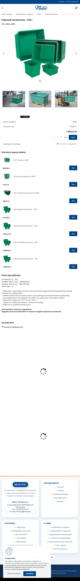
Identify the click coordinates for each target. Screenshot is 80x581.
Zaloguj (62, 1)
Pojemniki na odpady (60, 527)
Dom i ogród (60, 545)
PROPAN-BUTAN (60, 549)
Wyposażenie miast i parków (60, 542)
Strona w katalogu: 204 (12, 327)
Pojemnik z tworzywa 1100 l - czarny (17, 442)
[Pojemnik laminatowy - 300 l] (40, 53)
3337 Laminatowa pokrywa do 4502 (26, 193)
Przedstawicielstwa (60, 494)
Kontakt (60, 487)
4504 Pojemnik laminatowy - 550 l (25, 242)
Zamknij (29, 573)
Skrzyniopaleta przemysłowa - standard (20, 371)
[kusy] (57, 137)
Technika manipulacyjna (60, 538)
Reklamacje (21, 542)
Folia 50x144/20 (48, 437)
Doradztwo (21, 538)
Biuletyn (60, 501)
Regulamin (21, 527)
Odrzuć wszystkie (13, 574)
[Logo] (40, 8)
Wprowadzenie (7, 14)
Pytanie (60, 490)
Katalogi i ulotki (60, 498)
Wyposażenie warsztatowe (60, 534)
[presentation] (4, 53)
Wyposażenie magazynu (24, 14)
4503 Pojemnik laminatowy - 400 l (25, 226)
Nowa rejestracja (73, 1)
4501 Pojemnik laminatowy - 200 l (25, 209)
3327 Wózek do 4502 (21, 160)
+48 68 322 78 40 (21, 509)
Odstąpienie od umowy (21, 531)
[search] (76, 8)
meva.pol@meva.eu (23, 512)
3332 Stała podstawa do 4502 (24, 177)
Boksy (39, 14)
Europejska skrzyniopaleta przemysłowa (59, 378)
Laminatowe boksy (51, 14)
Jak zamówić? (21, 534)
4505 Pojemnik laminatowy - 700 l (25, 259)
